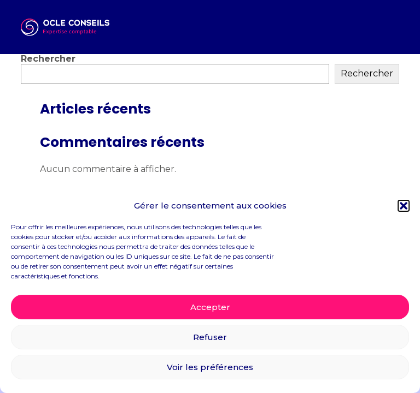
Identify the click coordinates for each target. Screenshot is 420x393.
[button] (403, 205)
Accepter (210, 307)
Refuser (210, 337)
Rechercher (48, 58)
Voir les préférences (210, 367)
